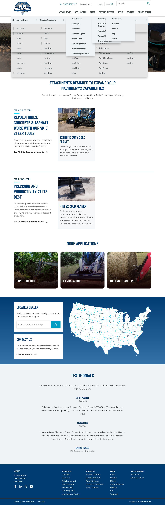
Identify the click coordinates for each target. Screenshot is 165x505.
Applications (80, 12)
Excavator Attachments (93, 478)
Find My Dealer (144, 12)
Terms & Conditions (28, 502)
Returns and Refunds (137, 478)
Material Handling (67, 487)
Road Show (113, 478)
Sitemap (16, 502)
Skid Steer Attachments (93, 474)
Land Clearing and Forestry (70, 494)
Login (100, 4)
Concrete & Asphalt (68, 484)
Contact (130, 12)
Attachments (65, 12)
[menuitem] (85, 4)
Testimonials (114, 494)
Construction (66, 478)
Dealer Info (113, 487)
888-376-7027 (18, 481)
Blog (111, 490)
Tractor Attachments (92, 481)
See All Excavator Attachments (29, 222)
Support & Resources (117, 484)
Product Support (106, 12)
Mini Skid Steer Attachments (94, 484)
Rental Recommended (69, 481)
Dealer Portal (86, 4)
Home (16, 20)
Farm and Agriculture (68, 490)
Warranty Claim (135, 474)
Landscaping (66, 474)
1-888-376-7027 (70, 4)
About (120, 12)
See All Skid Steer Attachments (29, 152)
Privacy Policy (41, 502)
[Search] (131, 3)
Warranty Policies (137, 471)
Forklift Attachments (92, 487)
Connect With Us (24, 355)
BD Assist (113, 481)
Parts (92, 12)
